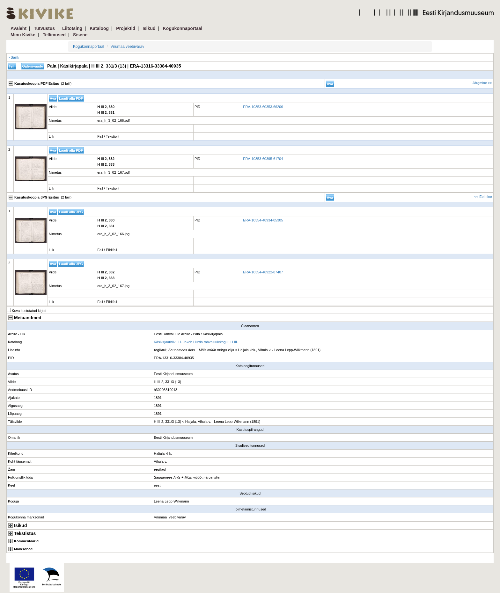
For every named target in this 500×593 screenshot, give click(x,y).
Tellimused (54, 34)
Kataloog (99, 28)
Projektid (125, 28)
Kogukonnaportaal (182, 28)
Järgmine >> (482, 83)
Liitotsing (72, 28)
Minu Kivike (23, 34)
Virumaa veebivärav (127, 46)
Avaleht (18, 28)
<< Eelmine (483, 197)
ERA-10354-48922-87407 (263, 272)
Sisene (80, 34)
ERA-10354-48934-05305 (263, 220)
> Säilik (13, 57)
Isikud (149, 28)
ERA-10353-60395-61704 (263, 159)
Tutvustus (44, 28)
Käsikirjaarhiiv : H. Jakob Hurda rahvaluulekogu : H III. (196, 342)
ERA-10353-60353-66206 (263, 107)
